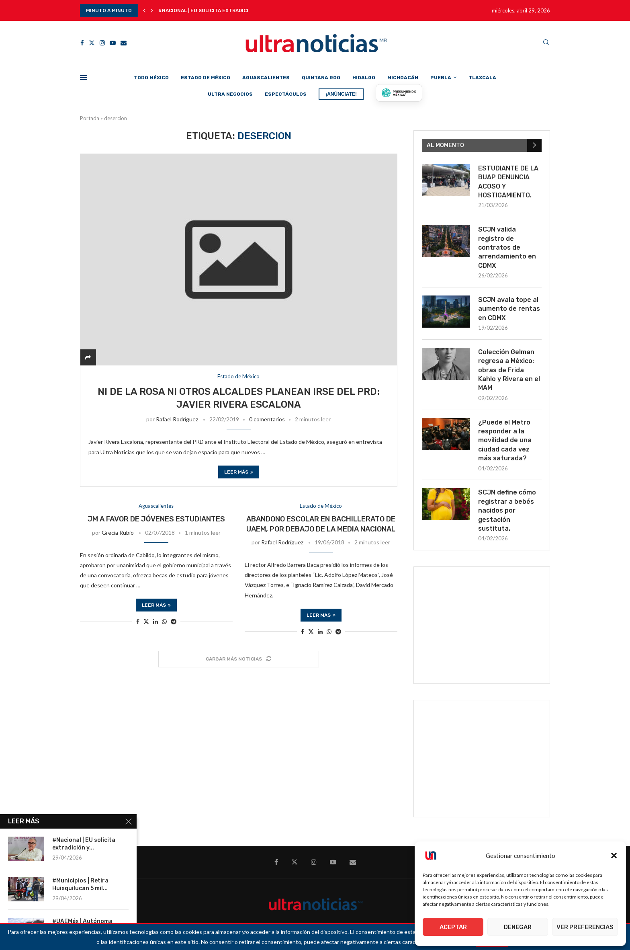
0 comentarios (267, 419)
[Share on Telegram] (173, 621)
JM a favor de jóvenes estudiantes (156, 519)
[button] (614, 856)
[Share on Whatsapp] (164, 621)
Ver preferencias (585, 927)
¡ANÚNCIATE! (341, 94)
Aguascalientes (266, 77)
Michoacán (402, 77)
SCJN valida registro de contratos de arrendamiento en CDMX (507, 247)
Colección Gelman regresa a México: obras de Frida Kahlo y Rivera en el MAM (509, 370)
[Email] (123, 42)
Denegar (518, 927)
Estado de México (205, 77)
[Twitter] (91, 42)
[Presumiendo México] (399, 93)
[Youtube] (112, 42)
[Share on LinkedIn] (155, 621)
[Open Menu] (83, 77)
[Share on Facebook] (137, 621)
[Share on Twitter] (146, 621)
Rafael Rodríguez (177, 419)
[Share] (88, 357)
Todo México (151, 77)
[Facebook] (82, 42)
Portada (89, 118)
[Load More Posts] (238, 659)
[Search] (546, 42)
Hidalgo (363, 77)
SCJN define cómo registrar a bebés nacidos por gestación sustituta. (507, 510)
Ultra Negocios (230, 94)
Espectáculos (286, 94)
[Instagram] (102, 42)
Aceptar (453, 927)
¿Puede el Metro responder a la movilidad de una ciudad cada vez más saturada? (505, 440)
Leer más (238, 472)
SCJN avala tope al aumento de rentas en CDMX (509, 309)
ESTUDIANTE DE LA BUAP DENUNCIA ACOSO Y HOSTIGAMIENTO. (508, 181)
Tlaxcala (482, 77)
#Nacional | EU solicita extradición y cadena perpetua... (235, 10)
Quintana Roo (321, 77)
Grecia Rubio (118, 532)
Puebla (440, 77)
